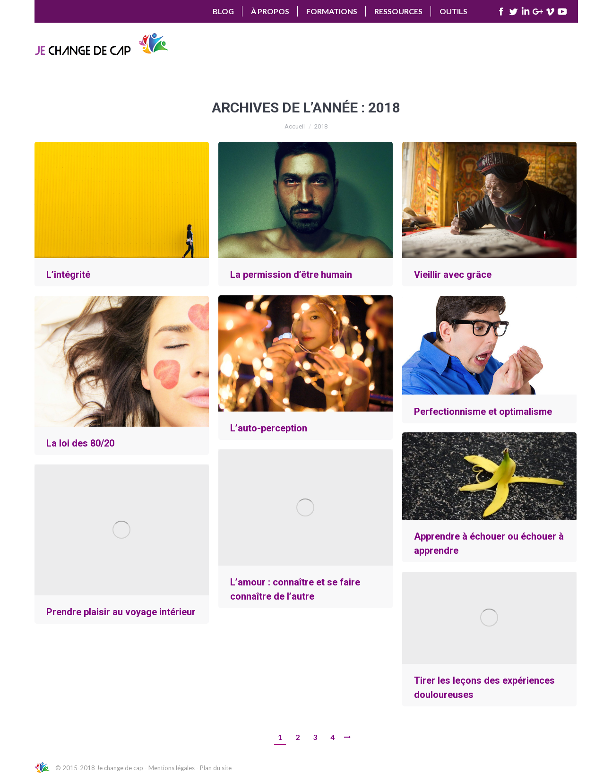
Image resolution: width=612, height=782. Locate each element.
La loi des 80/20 (80, 443)
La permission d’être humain (291, 274)
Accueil (294, 126)
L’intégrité (68, 274)
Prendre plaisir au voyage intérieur (121, 612)
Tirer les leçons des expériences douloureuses (484, 687)
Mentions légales (171, 768)
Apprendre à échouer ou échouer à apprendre (489, 543)
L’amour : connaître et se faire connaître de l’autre (295, 589)
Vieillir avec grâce (452, 274)
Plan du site (216, 768)
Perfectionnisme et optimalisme (483, 411)
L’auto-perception (268, 428)
